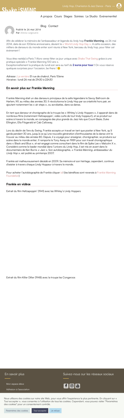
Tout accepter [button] (40, 410)
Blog (43, 26)
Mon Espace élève (15, 383)
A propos (46, 16)
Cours (58, 16)
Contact (53, 26)
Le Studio (92, 16)
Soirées (79, 16)
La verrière (23, 76)
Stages (68, 16)
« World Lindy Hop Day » (76, 44)
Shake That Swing (88, 58)
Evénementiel (108, 16)
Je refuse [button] (55, 410)
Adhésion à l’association (18, 389)
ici (61, 172)
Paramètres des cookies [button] (17, 410)
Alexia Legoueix (29, 32)
